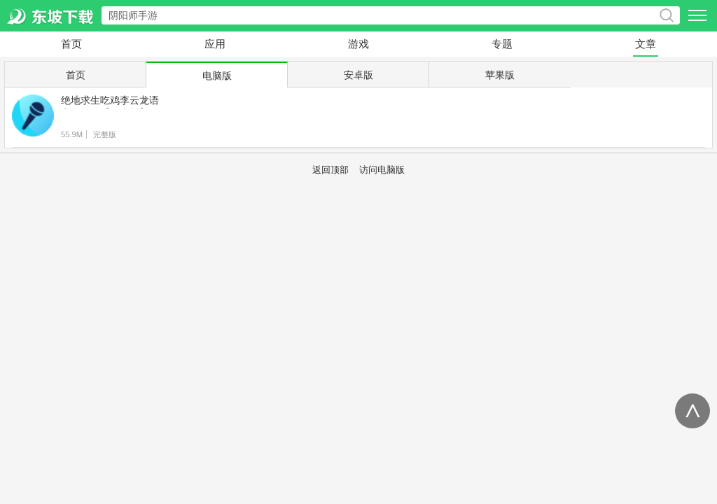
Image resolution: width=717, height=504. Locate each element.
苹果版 (500, 74)
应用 (214, 44)
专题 (502, 44)
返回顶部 (330, 170)
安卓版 (358, 74)
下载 (675, 118)
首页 (71, 44)
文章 (645, 44)
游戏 (358, 44)
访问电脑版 (382, 170)
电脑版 (217, 75)
